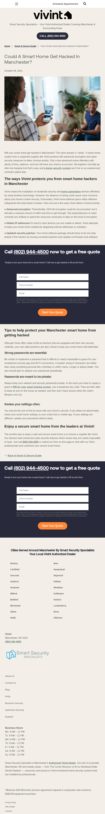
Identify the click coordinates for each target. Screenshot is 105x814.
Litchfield (14, 569)
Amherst (14, 581)
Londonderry (60, 605)
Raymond (58, 575)
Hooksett (14, 587)
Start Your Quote (52, 312)
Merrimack (15, 605)
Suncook (14, 575)
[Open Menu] (16, 4)
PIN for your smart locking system (32, 387)
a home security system (57, 168)
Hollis (13, 618)
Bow (56, 563)
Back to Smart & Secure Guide (23, 456)
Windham (58, 587)
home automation (71, 191)
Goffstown (59, 593)
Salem (13, 612)
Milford (13, 593)
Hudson (57, 599)
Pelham (57, 581)
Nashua (14, 563)
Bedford (14, 599)
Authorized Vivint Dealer (62, 763)
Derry (56, 612)
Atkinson (58, 618)
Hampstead (59, 569)
